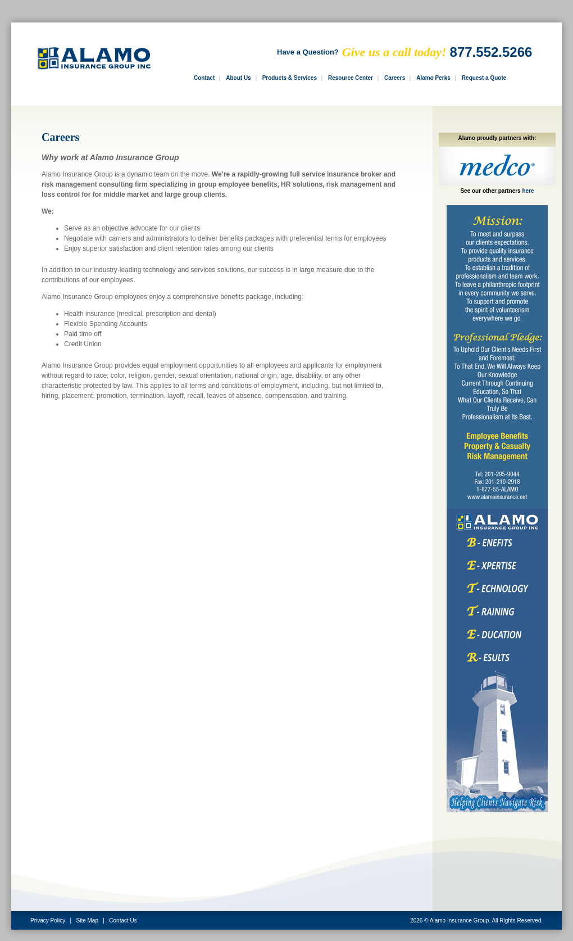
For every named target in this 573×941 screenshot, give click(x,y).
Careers (394, 78)
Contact (204, 78)
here (528, 191)
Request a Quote (484, 78)
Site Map (87, 920)
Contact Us (123, 920)
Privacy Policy (47, 920)
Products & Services (289, 78)
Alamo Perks (433, 78)
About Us (238, 78)
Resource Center (350, 78)
